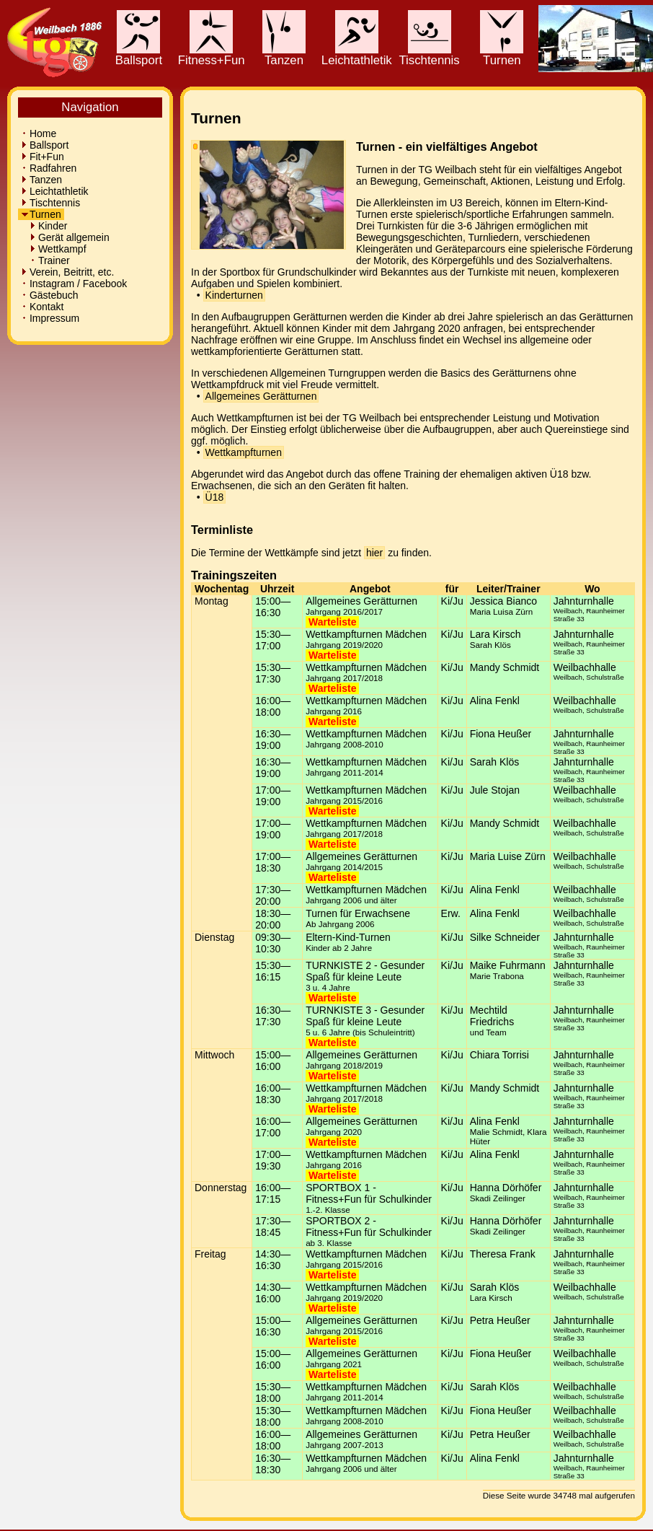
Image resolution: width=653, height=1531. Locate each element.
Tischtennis (429, 55)
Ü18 (214, 497)
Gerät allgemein (65, 237)
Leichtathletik (356, 55)
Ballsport (138, 55)
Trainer (45, 260)
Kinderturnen (234, 295)
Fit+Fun (42, 156)
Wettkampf (53, 249)
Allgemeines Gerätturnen (261, 396)
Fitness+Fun (211, 55)
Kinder (44, 226)
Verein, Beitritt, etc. (67, 272)
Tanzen (284, 55)
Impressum (50, 318)
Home (38, 133)
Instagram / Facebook (74, 283)
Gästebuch (49, 295)
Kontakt (42, 306)
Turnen (501, 55)
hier (374, 552)
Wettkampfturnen (243, 452)
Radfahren (48, 168)
